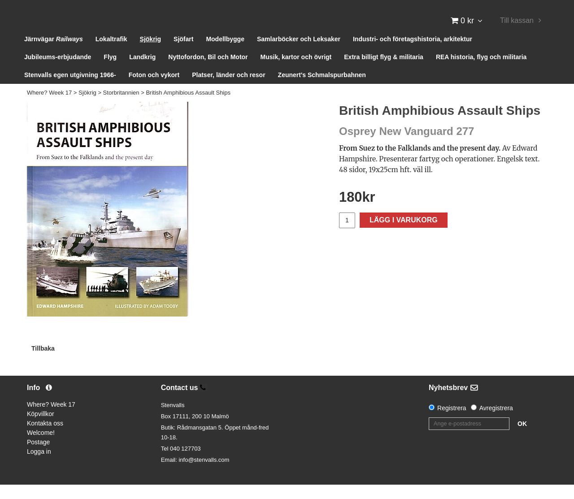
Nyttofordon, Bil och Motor (208, 71)
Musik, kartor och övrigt (296, 71)
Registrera (451, 422)
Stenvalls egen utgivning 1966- (70, 89)
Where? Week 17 (49, 107)
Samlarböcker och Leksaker (298, 53)
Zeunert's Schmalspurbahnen (322, 89)
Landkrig (142, 71)
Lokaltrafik (111, 53)
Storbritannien (121, 107)
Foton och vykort (154, 89)
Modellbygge (225, 53)
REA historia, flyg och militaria (481, 71)
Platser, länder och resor (228, 89)
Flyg (110, 71)
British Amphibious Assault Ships (188, 107)
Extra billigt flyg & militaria (383, 71)
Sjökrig (150, 53)
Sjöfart (183, 53)
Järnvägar (53, 53)
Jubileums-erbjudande (57, 71)
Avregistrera (496, 422)
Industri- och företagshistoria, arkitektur (412, 53)
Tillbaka (43, 362)
